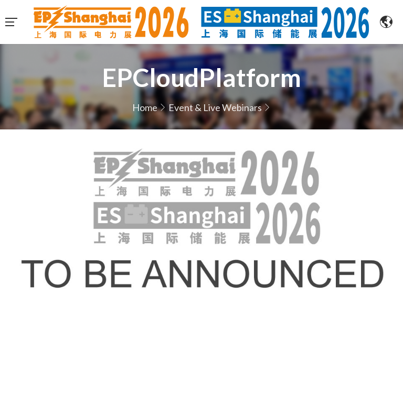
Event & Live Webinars (215, 107)
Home (144, 107)
